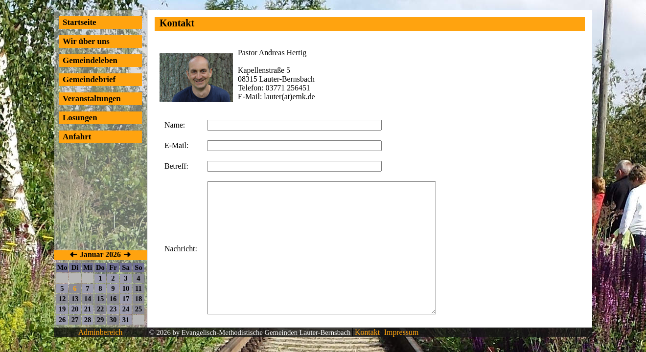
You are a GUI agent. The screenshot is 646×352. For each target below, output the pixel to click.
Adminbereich (100, 332)
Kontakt (366, 332)
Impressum (400, 332)
